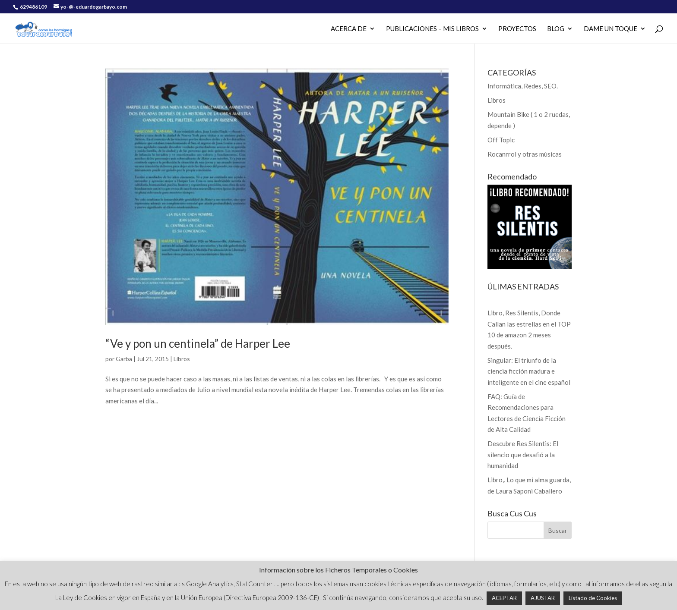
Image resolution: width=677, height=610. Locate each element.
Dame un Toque (610, 28)
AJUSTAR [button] (543, 597)
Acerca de (349, 28)
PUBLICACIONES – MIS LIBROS (432, 28)
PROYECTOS (517, 28)
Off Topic (501, 140)
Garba (124, 358)
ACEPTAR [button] (504, 597)
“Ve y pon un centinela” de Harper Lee (197, 343)
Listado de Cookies (593, 597)
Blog (555, 28)
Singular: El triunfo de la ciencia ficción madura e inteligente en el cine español (528, 371)
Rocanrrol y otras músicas (524, 154)
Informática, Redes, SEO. (522, 86)
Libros (182, 358)
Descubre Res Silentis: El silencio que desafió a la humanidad (522, 454)
